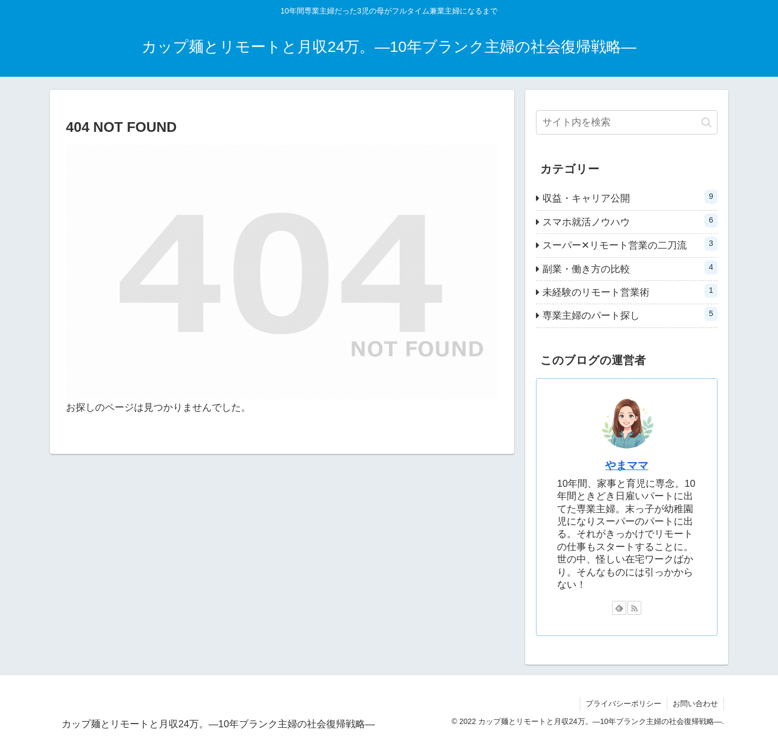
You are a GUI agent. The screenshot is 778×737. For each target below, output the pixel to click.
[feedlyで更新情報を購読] (619, 608)
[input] (626, 122)
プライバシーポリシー (623, 703)
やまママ (626, 465)
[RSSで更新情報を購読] (634, 608)
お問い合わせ (695, 703)
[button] (706, 122)
